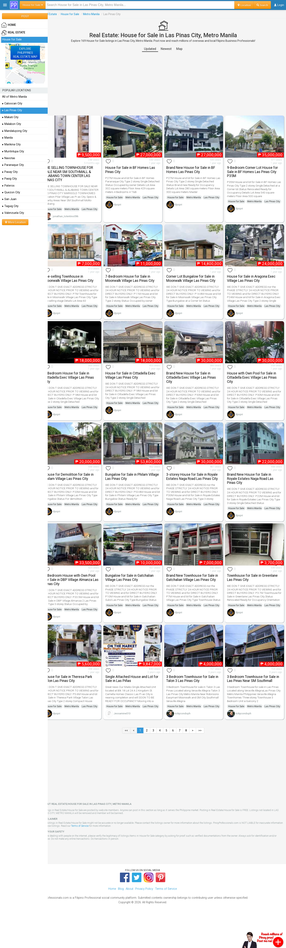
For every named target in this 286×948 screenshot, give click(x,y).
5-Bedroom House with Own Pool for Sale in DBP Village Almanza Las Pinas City (77, 598)
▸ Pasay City (10, 172)
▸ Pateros (8, 185)
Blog (121, 920)
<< (130, 761)
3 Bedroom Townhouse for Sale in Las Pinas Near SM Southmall (255, 705)
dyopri (123, 208)
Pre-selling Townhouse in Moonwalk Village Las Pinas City (76, 281)
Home (112, 920)
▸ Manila (7, 137)
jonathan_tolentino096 (73, 220)
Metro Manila (98, 14)
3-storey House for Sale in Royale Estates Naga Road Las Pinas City (195, 491)
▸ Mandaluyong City (14, 131)
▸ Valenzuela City (13, 213)
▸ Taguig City (10, 206)
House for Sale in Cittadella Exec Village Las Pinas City (136, 386)
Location (244, 5)
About (129, 920)
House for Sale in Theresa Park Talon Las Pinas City (76, 705)
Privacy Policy (144, 920)
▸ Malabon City (11, 124)
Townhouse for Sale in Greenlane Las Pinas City (254, 596)
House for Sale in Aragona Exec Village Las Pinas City (253, 281)
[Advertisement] (167, 84)
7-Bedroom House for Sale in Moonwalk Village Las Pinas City (135, 281)
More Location (15, 222)
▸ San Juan (9, 199)
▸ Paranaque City (13, 165)
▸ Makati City (10, 117)
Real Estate (57, 14)
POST (25, 16)
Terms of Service (100, 857)
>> (203, 761)
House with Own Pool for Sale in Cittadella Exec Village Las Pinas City (254, 388)
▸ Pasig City (9, 178)
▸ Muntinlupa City (13, 151)
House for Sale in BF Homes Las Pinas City (136, 168)
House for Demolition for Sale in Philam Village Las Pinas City (76, 491)
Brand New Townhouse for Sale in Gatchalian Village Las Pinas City (195, 596)
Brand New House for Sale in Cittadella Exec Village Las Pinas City (194, 388)
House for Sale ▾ (33, 4)
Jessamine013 (127, 744)
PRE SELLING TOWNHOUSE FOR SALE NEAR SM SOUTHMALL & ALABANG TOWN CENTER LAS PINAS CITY (76, 172)
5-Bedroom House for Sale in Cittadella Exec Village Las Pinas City (76, 388)
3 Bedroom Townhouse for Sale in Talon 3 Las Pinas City (196, 705)
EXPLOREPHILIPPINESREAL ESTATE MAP (25, 52)
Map (183, 49)
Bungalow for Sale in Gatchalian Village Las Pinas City (135, 596)
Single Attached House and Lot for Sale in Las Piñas (137, 705)
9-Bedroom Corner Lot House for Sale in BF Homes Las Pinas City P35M (254, 170)
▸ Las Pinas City (12, 110)
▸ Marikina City (11, 144)
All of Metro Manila (14, 96)
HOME (8, 25)
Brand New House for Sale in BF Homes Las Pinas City (194, 168)
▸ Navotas (8, 158)
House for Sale (77, 14)
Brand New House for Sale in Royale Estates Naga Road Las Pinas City (252, 493)
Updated (154, 49)
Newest (169, 49)
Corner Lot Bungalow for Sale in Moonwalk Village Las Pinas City (194, 281)
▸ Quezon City (11, 192)
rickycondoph (186, 744)
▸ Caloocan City (12, 103)
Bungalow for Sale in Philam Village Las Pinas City (132, 491)
